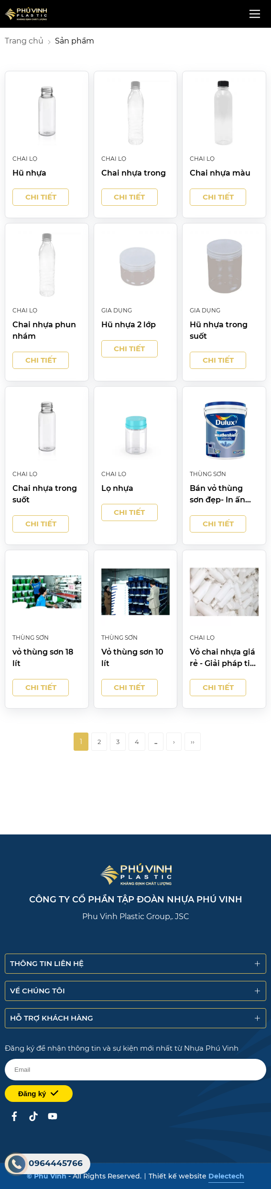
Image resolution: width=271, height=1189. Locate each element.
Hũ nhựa (29, 173)
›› (193, 741)
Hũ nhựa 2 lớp (128, 324)
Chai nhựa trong (133, 173)
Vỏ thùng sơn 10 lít (132, 657)
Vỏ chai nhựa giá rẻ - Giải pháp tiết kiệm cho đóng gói (224, 658)
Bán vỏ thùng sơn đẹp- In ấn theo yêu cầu (217, 495)
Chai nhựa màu (220, 173)
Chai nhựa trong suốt (44, 494)
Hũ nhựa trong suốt (219, 330)
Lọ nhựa (117, 488)
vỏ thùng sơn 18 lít (42, 657)
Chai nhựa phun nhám (44, 330)
